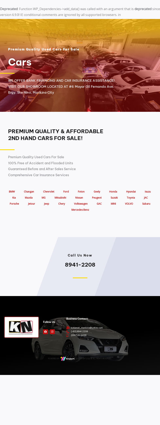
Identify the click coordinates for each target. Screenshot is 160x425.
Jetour (31, 203)
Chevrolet (48, 191)
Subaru (146, 203)
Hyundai (131, 191)
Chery (61, 203)
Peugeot (97, 197)
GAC (99, 203)
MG (44, 197)
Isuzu (148, 191)
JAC (146, 197)
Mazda (29, 197)
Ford (66, 191)
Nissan (79, 197)
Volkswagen (81, 203)
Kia (14, 197)
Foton (81, 191)
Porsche (14, 203)
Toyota (131, 197)
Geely (97, 191)
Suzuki (114, 197)
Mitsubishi (60, 197)
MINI (113, 203)
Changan (29, 191)
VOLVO (129, 203)
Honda (113, 191)
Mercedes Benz (80, 209)
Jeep (46, 203)
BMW (12, 191)
